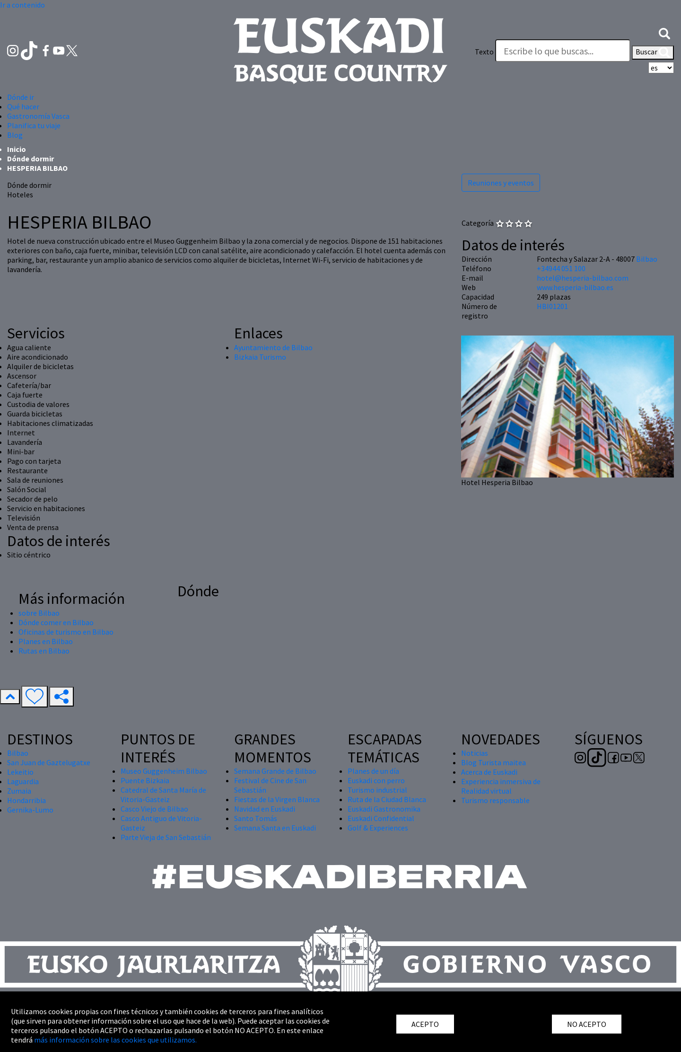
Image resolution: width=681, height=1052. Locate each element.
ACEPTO (425, 1024)
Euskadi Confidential (381, 818)
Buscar (653, 52)
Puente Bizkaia (145, 780)
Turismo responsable (495, 800)
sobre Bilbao (39, 613)
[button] (664, 32)
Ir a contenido (22, 4)
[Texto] (562, 50)
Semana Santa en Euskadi (275, 827)
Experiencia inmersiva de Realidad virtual (501, 786)
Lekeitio (20, 772)
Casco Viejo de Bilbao (154, 808)
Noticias (474, 753)
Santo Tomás (255, 818)
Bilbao (646, 259)
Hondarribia (26, 800)
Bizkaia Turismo (260, 357)
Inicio (16, 149)
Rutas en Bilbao (44, 650)
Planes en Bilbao (45, 641)
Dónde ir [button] (20, 97)
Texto (484, 51)
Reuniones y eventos (501, 182)
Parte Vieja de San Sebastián (166, 837)
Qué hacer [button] (23, 106)
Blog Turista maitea (493, 762)
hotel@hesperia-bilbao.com (583, 278)
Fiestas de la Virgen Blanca (277, 799)
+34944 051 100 (561, 268)
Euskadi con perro (376, 780)
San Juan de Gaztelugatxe (48, 762)
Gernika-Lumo (30, 809)
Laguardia (23, 781)
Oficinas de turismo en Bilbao (66, 632)
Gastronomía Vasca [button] (38, 116)
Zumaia (19, 791)
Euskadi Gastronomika (384, 808)
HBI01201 (552, 306)
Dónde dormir (30, 158)
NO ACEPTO (586, 1024)
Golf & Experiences (378, 827)
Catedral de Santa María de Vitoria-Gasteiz (163, 794)
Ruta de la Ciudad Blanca (387, 799)
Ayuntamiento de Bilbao (273, 347)
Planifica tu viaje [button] (34, 125)
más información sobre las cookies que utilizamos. (115, 1039)
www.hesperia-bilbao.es (575, 287)
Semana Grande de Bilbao (275, 771)
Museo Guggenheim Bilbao (164, 771)
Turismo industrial (377, 790)
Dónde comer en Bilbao (56, 622)
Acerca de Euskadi (489, 772)
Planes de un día (373, 771)
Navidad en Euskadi (264, 808)
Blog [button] (15, 135)
